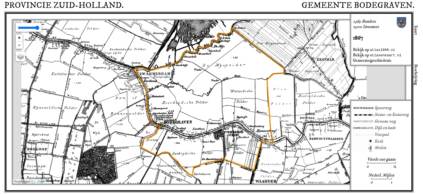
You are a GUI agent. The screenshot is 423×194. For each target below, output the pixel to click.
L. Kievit (39, 181)
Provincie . (64, 5)
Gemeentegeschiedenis (372, 60)
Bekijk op (374, 49)
